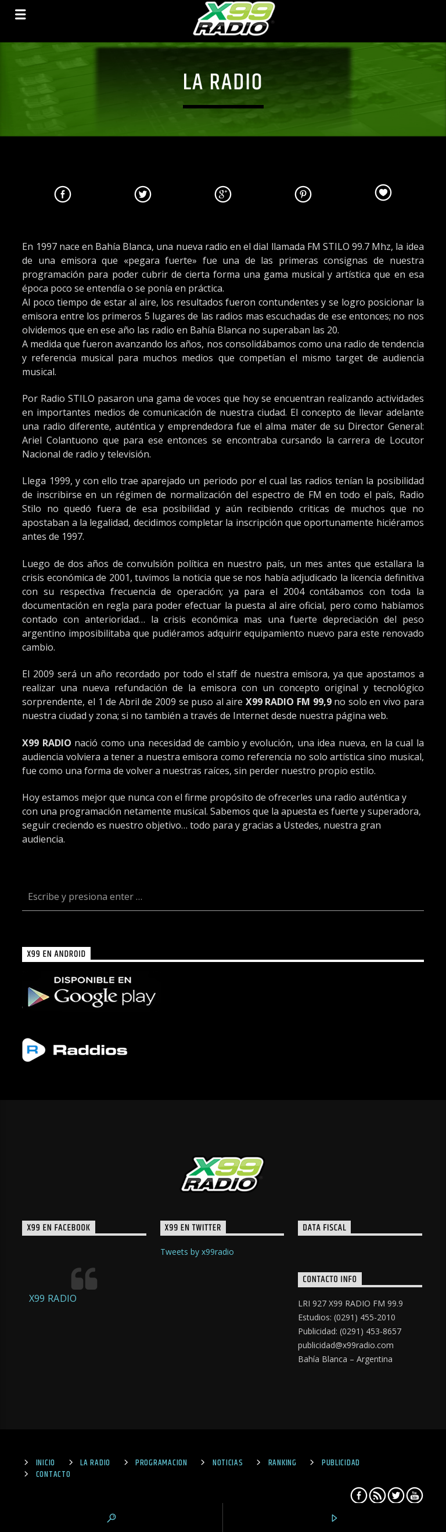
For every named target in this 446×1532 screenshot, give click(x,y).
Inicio (45, 1463)
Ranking (282, 1463)
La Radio (95, 1463)
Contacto (53, 1474)
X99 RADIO (53, 1298)
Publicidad (341, 1463)
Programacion (161, 1463)
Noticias (228, 1463)
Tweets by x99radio (197, 1251)
